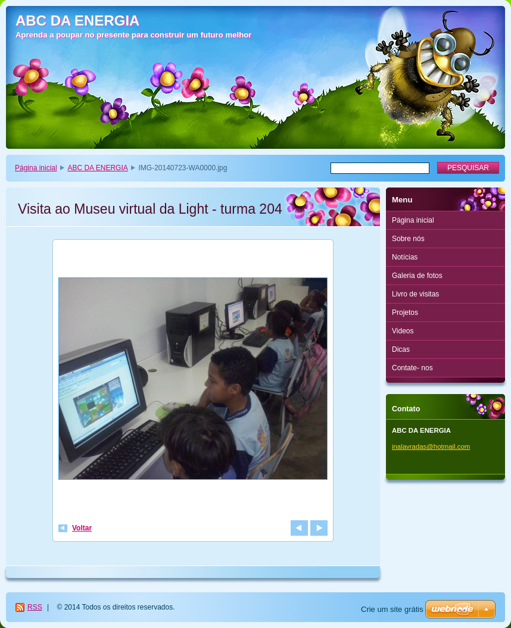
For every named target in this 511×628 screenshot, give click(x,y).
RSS (34, 607)
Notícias (404, 257)
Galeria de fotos (417, 275)
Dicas (401, 349)
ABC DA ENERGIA (97, 168)
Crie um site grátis (392, 609)
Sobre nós (408, 239)
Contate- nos (412, 368)
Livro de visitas (415, 294)
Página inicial (36, 168)
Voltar (82, 528)
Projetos (405, 312)
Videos (402, 331)
